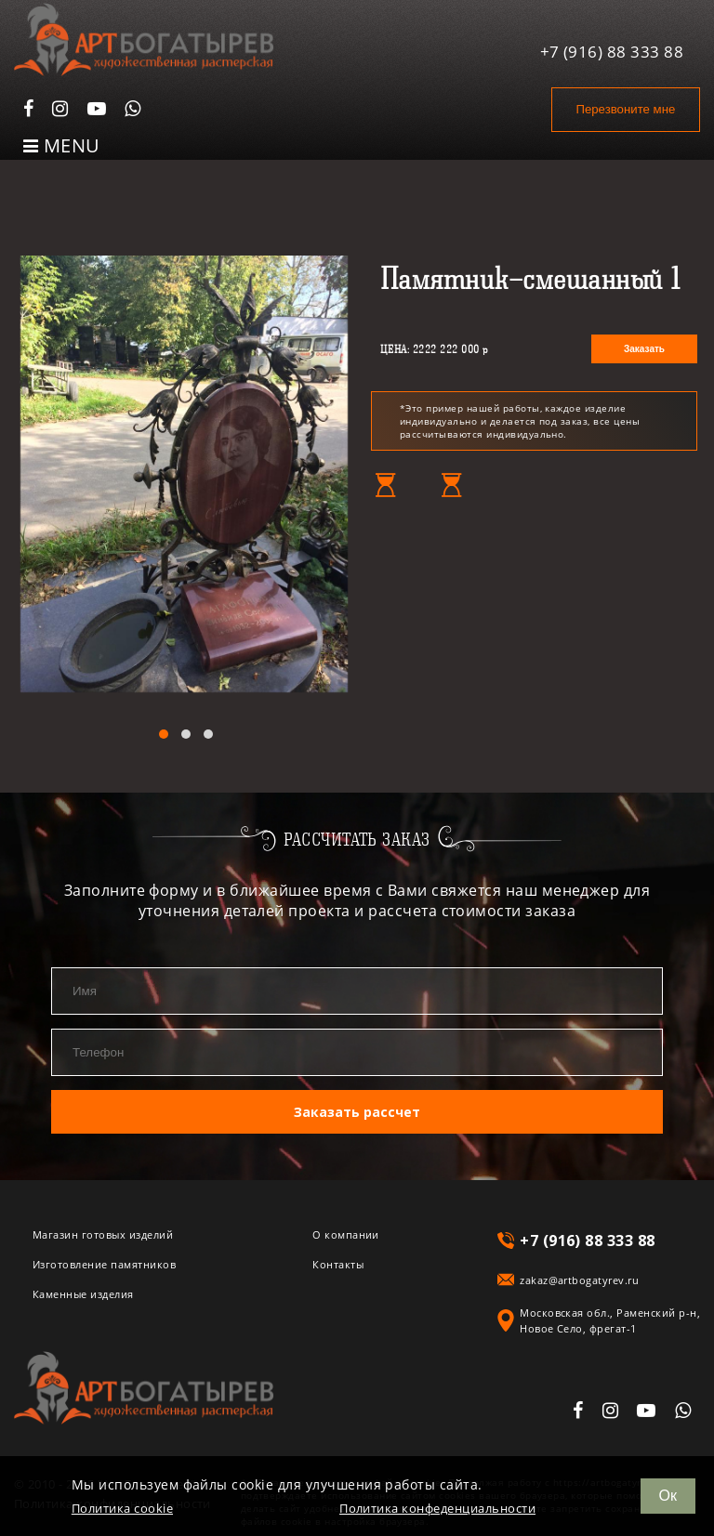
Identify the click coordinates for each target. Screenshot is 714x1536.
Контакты (338, 1263)
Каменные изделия (83, 1293)
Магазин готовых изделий (103, 1234)
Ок (668, 1495)
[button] (163, 734)
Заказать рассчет (357, 1111)
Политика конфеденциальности (437, 1509)
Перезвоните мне (622, 109)
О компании (345, 1234)
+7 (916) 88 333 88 (612, 49)
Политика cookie (122, 1509)
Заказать (644, 349)
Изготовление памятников (104, 1263)
